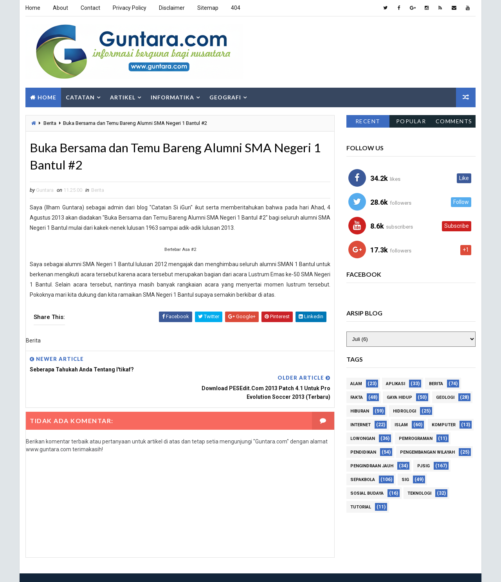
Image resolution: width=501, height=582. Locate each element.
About (60, 8)
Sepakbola (362, 479)
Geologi (445, 397)
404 (235, 8)
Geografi (225, 97)
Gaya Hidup (399, 397)
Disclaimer (172, 8)
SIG (405, 479)
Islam (401, 424)
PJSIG (423, 465)
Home (32, 8)
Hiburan (359, 410)
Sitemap (207, 8)
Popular (411, 120)
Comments (454, 120)
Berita (49, 123)
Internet (360, 424)
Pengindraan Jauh (371, 465)
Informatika (172, 97)
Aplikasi (395, 383)
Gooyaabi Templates (157, 568)
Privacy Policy (129, 8)
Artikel (122, 97)
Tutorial (360, 506)
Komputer (444, 424)
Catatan (80, 97)
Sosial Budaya (367, 493)
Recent (367, 120)
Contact (90, 8)
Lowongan (362, 438)
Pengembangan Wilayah (427, 451)
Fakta (356, 397)
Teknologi (419, 493)
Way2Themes (74, 568)
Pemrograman (416, 438)
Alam (356, 383)
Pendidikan (363, 451)
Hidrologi (404, 410)
